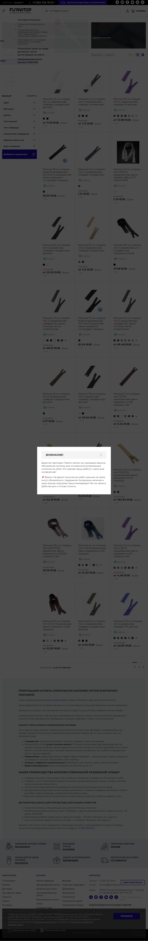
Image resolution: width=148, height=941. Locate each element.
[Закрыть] (101, 455)
